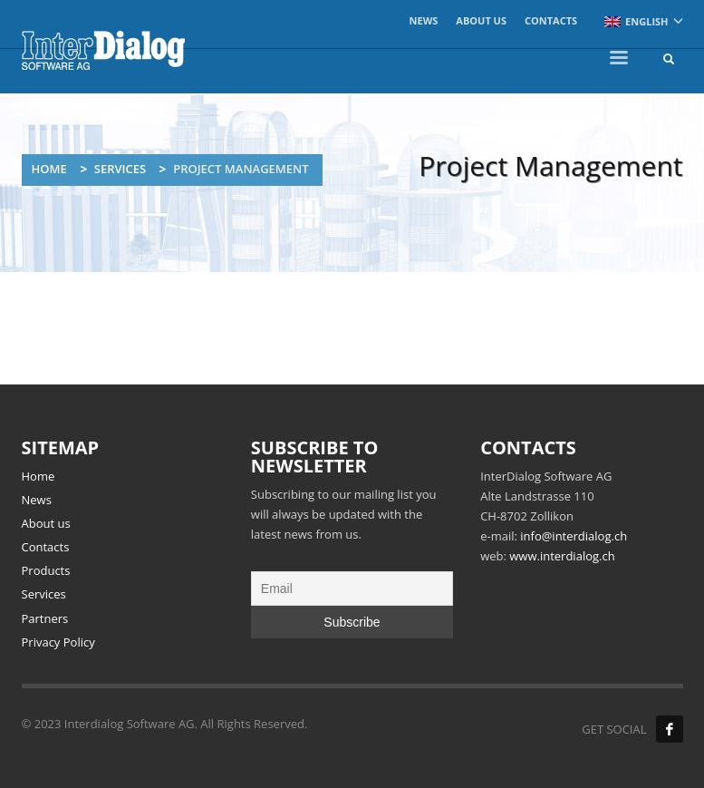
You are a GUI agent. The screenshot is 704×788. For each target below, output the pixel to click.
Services (120, 169)
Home (49, 169)
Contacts (551, 20)
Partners (45, 618)
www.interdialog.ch (561, 556)
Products (46, 570)
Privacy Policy (58, 642)
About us (481, 20)
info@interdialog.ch (573, 536)
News (424, 20)
